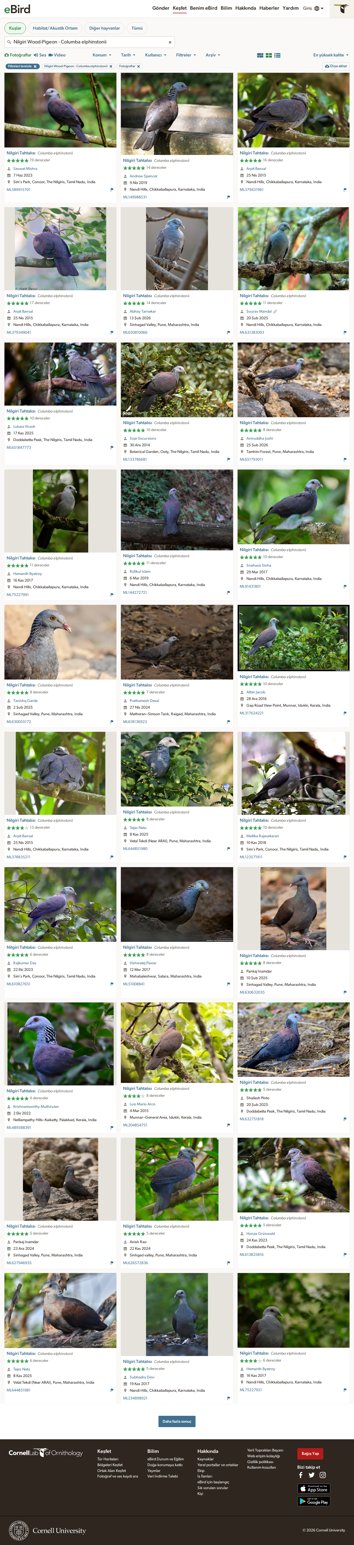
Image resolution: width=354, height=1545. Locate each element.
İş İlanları (204, 1476)
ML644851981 (18, 1390)
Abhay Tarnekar (143, 311)
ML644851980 (135, 849)
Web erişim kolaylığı (263, 1456)
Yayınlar (153, 1471)
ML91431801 (250, 587)
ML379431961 (252, 190)
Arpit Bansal (256, 169)
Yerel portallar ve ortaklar (217, 1465)
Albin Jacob (255, 692)
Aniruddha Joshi (259, 438)
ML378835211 (18, 857)
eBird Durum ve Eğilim (165, 1459)
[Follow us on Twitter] (311, 1475)
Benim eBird (203, 8)
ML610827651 (18, 984)
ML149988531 (135, 197)
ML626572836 (135, 1263)
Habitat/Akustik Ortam (55, 28)
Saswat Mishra (25, 169)
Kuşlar (15, 28)
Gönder (161, 8)
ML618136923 (135, 722)
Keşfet (180, 8)
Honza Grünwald (260, 1234)
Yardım (291, 8)
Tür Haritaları (107, 1459)
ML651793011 (251, 460)
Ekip (200, 1471)
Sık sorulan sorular (212, 1488)
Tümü (137, 28)
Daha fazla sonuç (177, 1421)
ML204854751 (135, 1125)
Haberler (269, 8)
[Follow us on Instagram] (322, 1475)
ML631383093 (252, 333)
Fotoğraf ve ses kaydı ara (117, 1476)
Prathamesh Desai (144, 701)
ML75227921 (251, 1390)
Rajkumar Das (24, 963)
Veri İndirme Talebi (162, 1476)
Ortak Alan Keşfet (111, 1471)
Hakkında (245, 8)
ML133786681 (135, 460)
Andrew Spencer (144, 176)
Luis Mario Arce (142, 1104)
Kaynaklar (205, 1459)
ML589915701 (18, 190)
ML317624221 (252, 713)
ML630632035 (252, 992)
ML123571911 (251, 857)
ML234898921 (135, 1398)
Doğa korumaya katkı (165, 1465)
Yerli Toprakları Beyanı (265, 1450)
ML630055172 (19, 722)
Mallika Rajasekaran (262, 836)
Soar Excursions (143, 438)
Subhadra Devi (142, 1377)
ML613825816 (252, 1255)
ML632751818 (252, 1119)
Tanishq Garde (25, 701)
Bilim (226, 8)
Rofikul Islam (140, 572)
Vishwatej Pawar (143, 963)
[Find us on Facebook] (300, 1475)
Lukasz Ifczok (24, 427)
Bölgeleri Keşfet (110, 1465)
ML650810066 (135, 333)
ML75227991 (18, 595)
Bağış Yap (310, 1453)
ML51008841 (134, 984)
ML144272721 (135, 593)
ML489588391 (19, 1128)
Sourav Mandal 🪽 (261, 311)
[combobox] (90, 42)
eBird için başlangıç (213, 1482)
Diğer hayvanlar (104, 28)
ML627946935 (19, 1263)
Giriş (307, 8)
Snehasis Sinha (258, 565)
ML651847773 (19, 448)
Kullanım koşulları (261, 1467)
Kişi (200, 1494)
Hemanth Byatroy (27, 574)
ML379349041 (19, 333)
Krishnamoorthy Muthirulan (36, 1107)
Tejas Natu (138, 828)
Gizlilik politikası (260, 1462)
